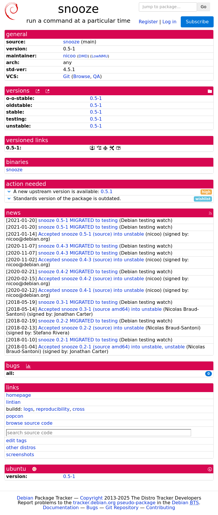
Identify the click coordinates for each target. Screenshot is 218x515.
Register (148, 21)
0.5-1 (96, 98)
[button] (9, 191)
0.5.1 (107, 191)
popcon (14, 416)
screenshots (20, 454)
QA (96, 76)
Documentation (61, 507)
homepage (18, 395)
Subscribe (197, 21)
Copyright (91, 498)
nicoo (69, 56)
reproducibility (53, 409)
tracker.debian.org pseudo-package (114, 502)
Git (66, 76)
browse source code (29, 423)
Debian (25, 498)
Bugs (92, 507)
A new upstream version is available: (109, 191)
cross (78, 409)
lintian (13, 402)
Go (203, 6)
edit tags (16, 440)
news (13, 212)
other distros (21, 447)
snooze (71, 42)
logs (28, 409)
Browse (81, 76)
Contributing (160, 507)
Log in (169, 21)
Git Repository (122, 507)
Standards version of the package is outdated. (109, 198)
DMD (83, 56)
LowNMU (100, 56)
